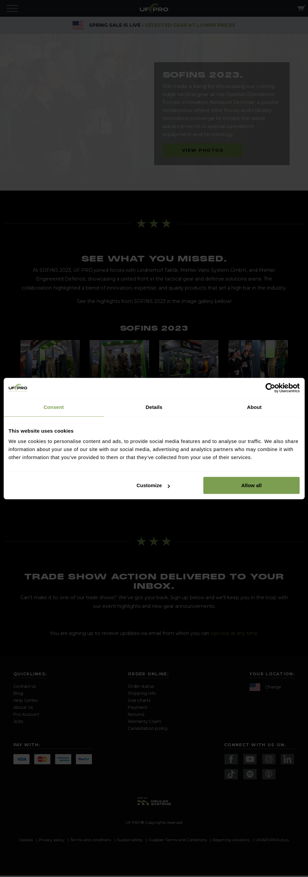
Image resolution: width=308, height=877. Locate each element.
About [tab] (254, 407)
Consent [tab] (53, 407)
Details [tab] (154, 407)
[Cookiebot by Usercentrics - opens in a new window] (270, 388)
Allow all (251, 485)
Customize (153, 485)
